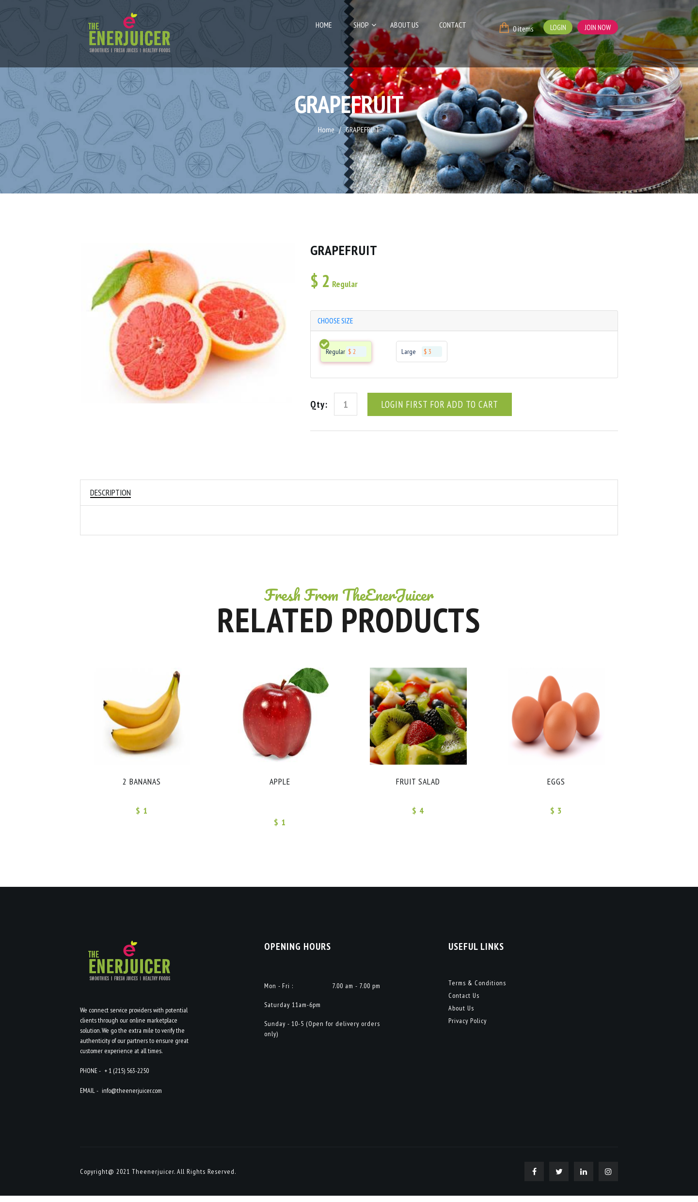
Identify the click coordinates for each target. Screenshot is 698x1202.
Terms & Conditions (477, 989)
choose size (336, 321)
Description (111, 495)
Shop (370, 27)
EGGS (556, 786)
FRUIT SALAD (418, 786)
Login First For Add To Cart (441, 406)
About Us (410, 27)
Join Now (597, 27)
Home (337, 27)
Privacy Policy (467, 1027)
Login (557, 27)
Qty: (319, 406)
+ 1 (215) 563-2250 (126, 1077)
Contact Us (463, 1001)
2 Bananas (142, 786)
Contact (453, 27)
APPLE (280, 786)
